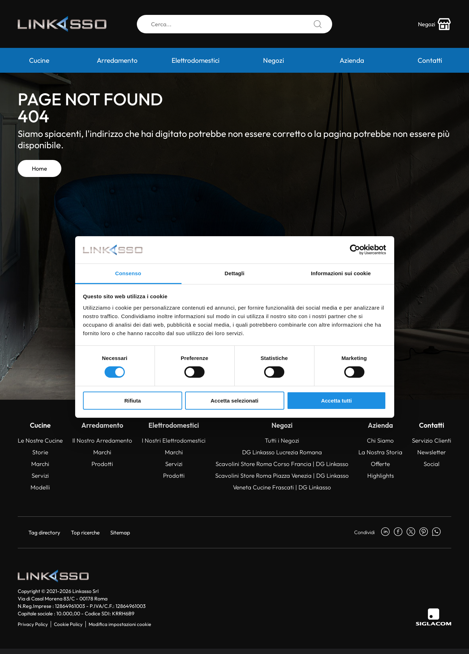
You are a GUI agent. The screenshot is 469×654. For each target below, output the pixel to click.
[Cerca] (234, 24)
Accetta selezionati (234, 401)
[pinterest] (423, 532)
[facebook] (398, 532)
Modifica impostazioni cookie (120, 624)
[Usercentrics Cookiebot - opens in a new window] (355, 249)
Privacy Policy (33, 624)
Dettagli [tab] (235, 273)
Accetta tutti (336, 401)
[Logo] (62, 24)
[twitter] (411, 532)
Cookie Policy (68, 624)
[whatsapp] (436, 532)
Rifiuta (132, 401)
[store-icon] (434, 24)
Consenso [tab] (128, 273)
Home (39, 168)
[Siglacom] (433, 617)
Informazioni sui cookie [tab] (341, 273)
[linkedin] (385, 532)
